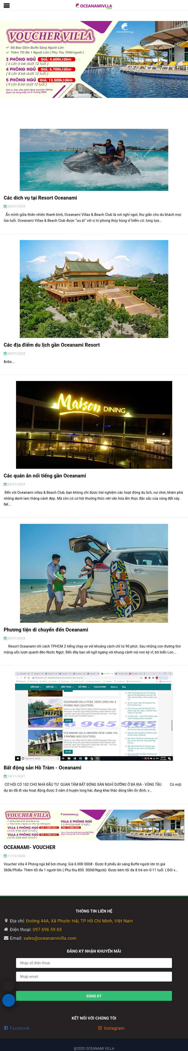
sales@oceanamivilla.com (49, 938)
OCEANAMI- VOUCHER (30, 847)
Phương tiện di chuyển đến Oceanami (46, 630)
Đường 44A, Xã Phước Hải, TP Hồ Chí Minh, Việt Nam (79, 920)
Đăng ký (94, 996)
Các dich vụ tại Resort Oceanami (40, 198)
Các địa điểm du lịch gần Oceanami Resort (52, 345)
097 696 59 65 (47, 929)
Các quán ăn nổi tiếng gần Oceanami (45, 476)
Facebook (20, 1028)
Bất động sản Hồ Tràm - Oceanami (42, 768)
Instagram (114, 1028)
